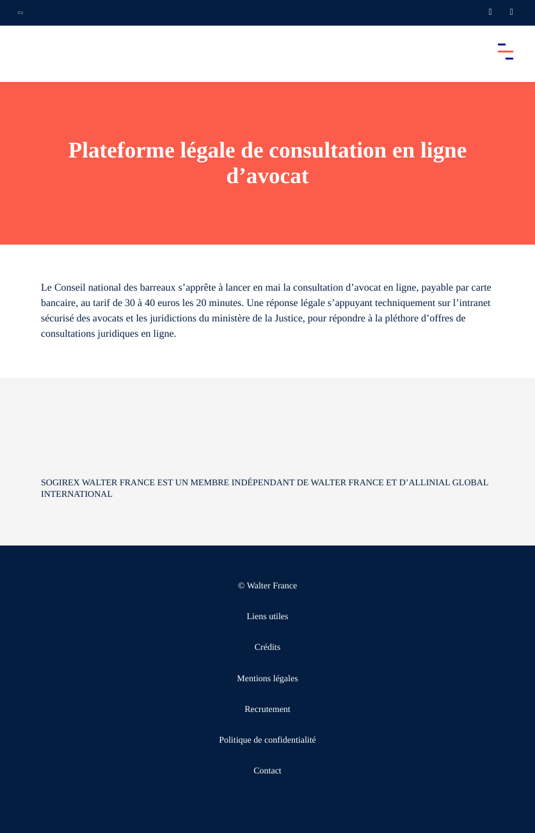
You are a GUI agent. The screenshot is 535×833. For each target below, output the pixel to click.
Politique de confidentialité (267, 740)
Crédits (267, 647)
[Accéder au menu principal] (505, 51)
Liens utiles (268, 617)
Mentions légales (267, 679)
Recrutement (267, 710)
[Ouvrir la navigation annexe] (20, 12)
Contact (267, 771)
